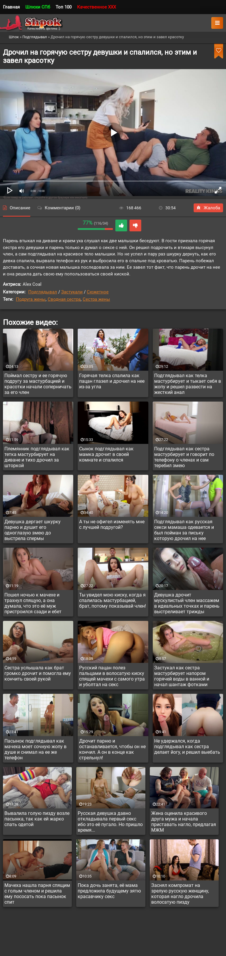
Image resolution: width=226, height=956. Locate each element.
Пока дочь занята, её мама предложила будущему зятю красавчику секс (109, 891)
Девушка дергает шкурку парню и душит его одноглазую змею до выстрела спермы (32, 530)
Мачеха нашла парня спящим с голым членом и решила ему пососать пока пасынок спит (37, 894)
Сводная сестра (64, 299)
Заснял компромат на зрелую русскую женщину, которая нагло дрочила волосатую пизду (180, 894)
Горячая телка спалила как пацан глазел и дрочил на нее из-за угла (111, 381)
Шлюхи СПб (37, 7)
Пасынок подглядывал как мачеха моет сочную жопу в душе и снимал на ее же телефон (35, 749)
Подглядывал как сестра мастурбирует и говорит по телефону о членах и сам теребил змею (184, 457)
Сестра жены (96, 299)
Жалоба (208, 207)
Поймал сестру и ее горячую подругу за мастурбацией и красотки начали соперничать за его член (38, 384)
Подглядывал (42, 292)
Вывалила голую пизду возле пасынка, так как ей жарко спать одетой (36, 818)
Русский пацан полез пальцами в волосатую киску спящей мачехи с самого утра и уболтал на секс (112, 676)
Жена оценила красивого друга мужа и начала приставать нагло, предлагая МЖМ (183, 821)
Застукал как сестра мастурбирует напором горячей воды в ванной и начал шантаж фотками (181, 676)
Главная (11, 7)
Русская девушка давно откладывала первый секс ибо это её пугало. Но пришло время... (110, 821)
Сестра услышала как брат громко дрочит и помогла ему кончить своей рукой (37, 673)
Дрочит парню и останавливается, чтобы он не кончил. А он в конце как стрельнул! (112, 749)
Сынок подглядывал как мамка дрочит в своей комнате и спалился (106, 454)
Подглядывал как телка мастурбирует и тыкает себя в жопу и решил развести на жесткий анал (187, 384)
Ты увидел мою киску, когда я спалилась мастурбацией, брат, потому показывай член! (112, 600)
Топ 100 (64, 7)
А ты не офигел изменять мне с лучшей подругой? (111, 524)
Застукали (72, 292)
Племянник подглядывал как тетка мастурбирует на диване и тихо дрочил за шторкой (36, 457)
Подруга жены (31, 299)
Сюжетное (98, 292)
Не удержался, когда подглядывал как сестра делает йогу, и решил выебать (187, 746)
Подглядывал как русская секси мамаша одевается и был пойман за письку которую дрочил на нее (184, 530)
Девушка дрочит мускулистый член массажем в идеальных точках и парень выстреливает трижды (187, 603)
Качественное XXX (96, 7)
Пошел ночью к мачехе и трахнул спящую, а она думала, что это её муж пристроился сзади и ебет (33, 603)
